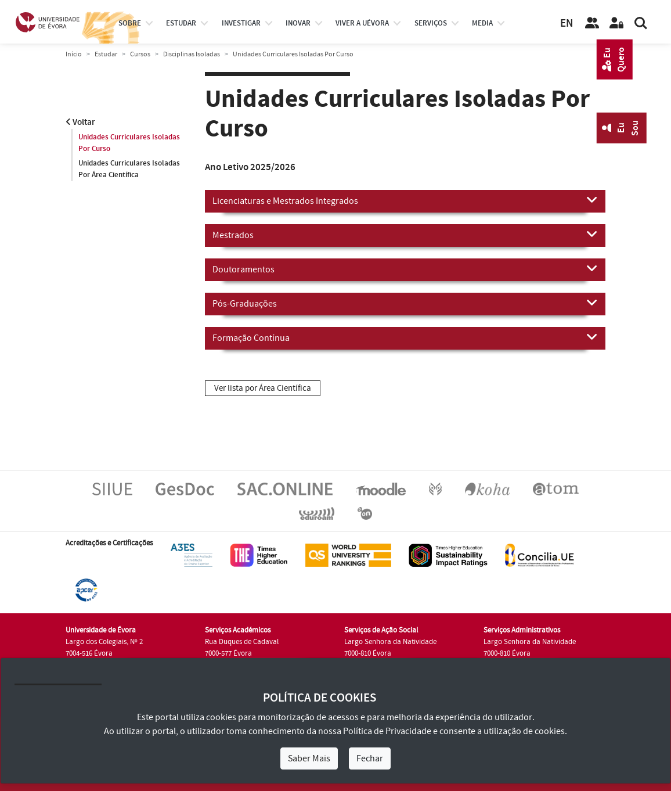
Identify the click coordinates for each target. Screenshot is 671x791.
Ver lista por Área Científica (262, 388)
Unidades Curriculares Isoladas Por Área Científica (129, 169)
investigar (241, 23)
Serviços (430, 23)
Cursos (140, 54)
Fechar (369, 758)
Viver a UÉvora (362, 23)
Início (74, 54)
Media (482, 23)
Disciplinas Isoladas (191, 54)
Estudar (106, 54)
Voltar (80, 122)
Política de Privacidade (387, 731)
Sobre (129, 23)
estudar (181, 23)
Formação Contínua (405, 337)
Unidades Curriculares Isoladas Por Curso (129, 143)
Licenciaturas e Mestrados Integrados (405, 200)
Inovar (298, 23)
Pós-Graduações (405, 303)
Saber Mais (309, 758)
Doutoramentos (405, 269)
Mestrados (405, 234)
